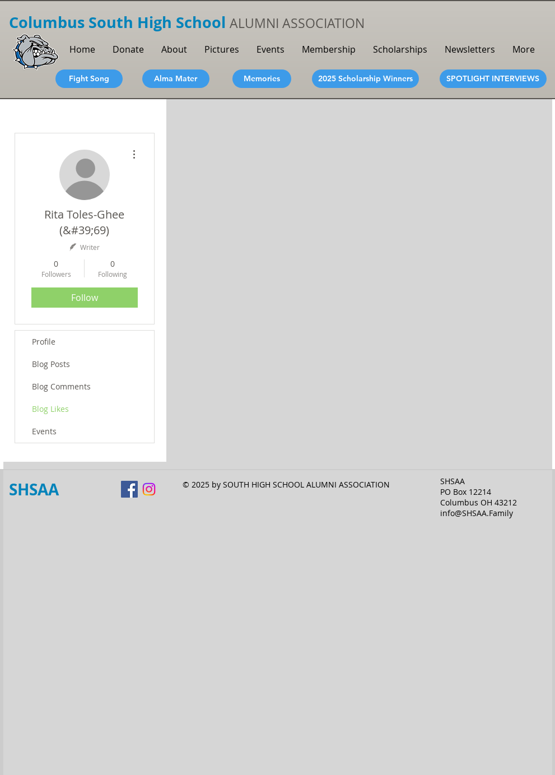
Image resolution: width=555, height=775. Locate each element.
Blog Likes (50, 408)
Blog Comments (61, 386)
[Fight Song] (89, 78)
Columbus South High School (119, 22)
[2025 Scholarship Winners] (365, 78)
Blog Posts (51, 364)
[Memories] (261, 78)
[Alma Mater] (175, 78)
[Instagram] (149, 489)
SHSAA (34, 489)
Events (44, 431)
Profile (43, 341)
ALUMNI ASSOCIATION (297, 23)
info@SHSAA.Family (476, 513)
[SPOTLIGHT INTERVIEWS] (493, 78)
